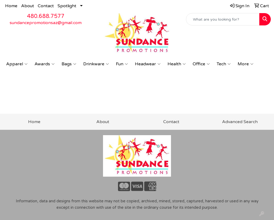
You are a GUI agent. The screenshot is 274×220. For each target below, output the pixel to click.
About (27, 6)
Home (11, 6)
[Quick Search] (223, 19)
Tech (224, 64)
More (245, 64)
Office (201, 64)
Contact (46, 6)
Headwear (148, 64)
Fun (122, 64)
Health (177, 64)
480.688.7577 (45, 16)
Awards (45, 64)
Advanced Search (240, 121)
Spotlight (67, 6)
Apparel (17, 64)
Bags (69, 64)
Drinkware (96, 64)
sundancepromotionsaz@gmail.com (46, 22)
